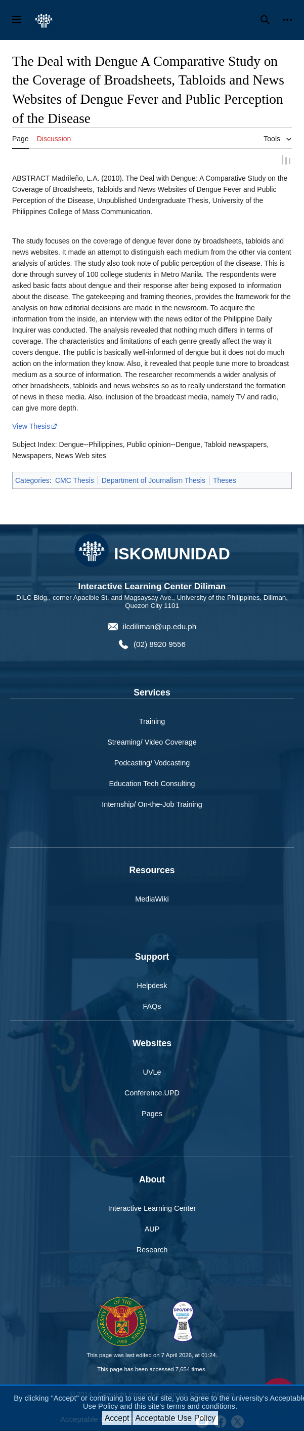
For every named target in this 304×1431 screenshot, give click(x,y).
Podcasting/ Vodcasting (152, 762)
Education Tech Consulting (152, 784)
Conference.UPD (152, 1092)
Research (152, 1249)
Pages (152, 1113)
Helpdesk (152, 985)
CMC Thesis (74, 480)
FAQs (152, 1006)
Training (152, 721)
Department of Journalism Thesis (153, 480)
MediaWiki (151, 898)
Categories (32, 480)
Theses (224, 480)
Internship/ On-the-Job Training (152, 804)
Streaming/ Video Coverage (152, 742)
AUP (152, 1228)
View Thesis (31, 426)
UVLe (152, 1072)
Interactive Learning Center (152, 1208)
